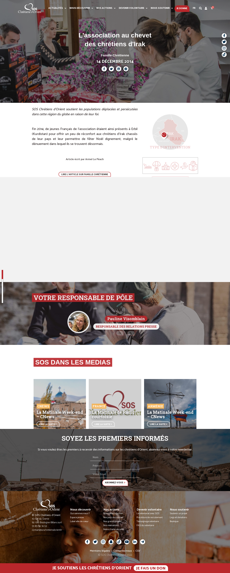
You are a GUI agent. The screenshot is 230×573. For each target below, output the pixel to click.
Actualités (57, 8)
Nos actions (105, 8)
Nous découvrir (81, 8)
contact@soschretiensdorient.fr (47, 530)
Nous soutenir (162, 8)
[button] (200, 8)
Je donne (182, 8)
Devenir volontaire (133, 8)
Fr (194, 8)
